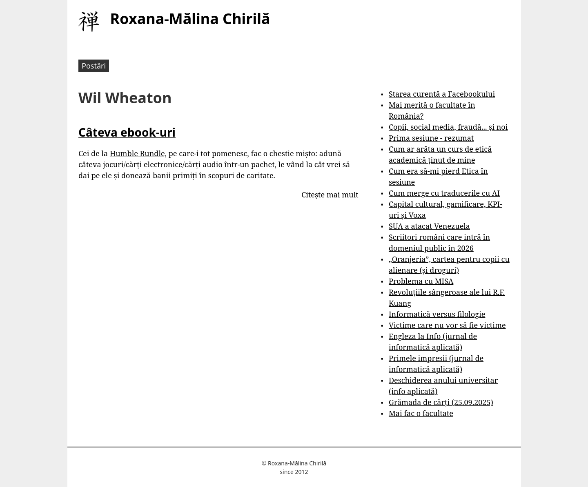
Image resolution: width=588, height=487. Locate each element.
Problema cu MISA (421, 281)
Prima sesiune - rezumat (431, 138)
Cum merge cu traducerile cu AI (444, 193)
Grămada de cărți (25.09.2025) (441, 402)
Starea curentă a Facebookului (442, 94)
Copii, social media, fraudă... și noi (448, 127)
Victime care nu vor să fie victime (447, 325)
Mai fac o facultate (421, 413)
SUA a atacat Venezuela (429, 226)
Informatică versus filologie (437, 314)
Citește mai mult (329, 194)
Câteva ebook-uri (127, 132)
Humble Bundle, (138, 153)
